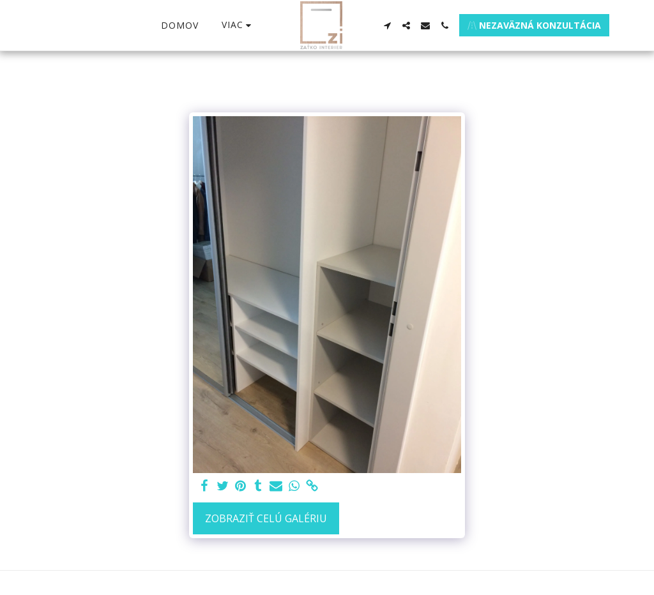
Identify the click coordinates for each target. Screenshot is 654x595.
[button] (387, 25)
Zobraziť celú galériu (266, 518)
